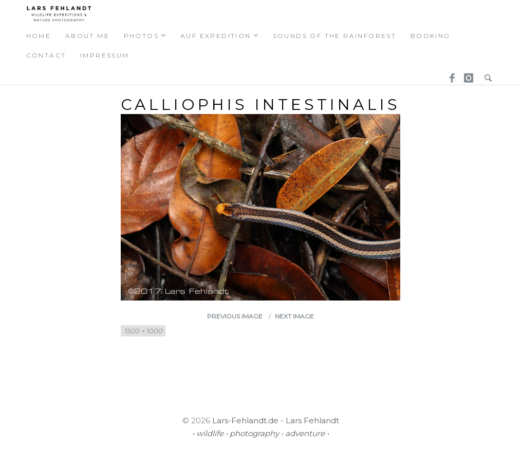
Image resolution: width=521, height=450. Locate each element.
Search (485, 74)
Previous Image (235, 316)
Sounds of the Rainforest (335, 36)
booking (431, 36)
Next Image (294, 316)
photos (141, 36)
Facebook (448, 74)
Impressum (104, 55)
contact (46, 55)
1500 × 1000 (143, 331)
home (38, 36)
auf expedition (215, 36)
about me (87, 36)
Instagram (467, 74)
